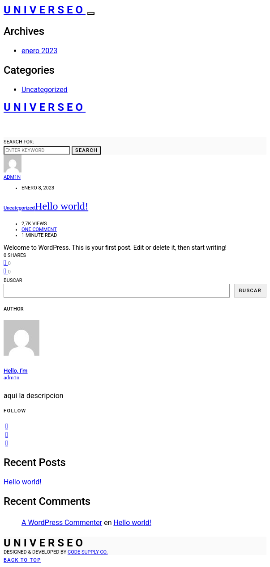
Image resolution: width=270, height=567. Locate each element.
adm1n (12, 177)
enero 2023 (39, 50)
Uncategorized (44, 89)
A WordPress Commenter (61, 522)
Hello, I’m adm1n (15, 374)
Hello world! (22, 482)
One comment (39, 229)
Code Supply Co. (88, 552)
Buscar (13, 280)
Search (86, 150)
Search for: (19, 142)
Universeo (45, 10)
